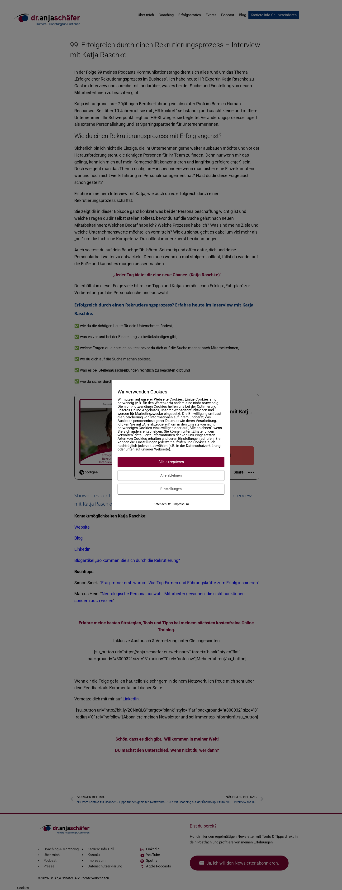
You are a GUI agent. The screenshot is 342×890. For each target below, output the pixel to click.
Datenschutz (162, 504)
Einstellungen (171, 489)
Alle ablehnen (171, 475)
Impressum (181, 504)
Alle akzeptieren (171, 462)
